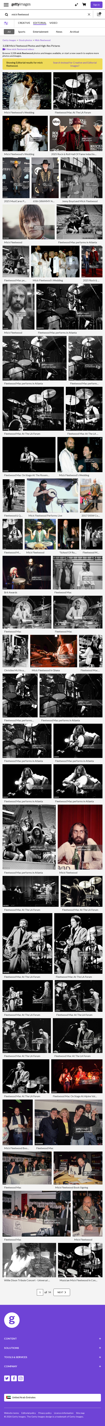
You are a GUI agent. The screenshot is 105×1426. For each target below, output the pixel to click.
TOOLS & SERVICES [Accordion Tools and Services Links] (52, 1357)
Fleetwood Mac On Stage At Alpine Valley (75, 1096)
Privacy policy (45, 1413)
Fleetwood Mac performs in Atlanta (77, 242)
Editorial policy (29, 1413)
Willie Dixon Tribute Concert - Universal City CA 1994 (33, 1280)
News (59, 31)
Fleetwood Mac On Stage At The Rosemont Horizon (32, 475)
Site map (80, 1413)
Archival (74, 31)
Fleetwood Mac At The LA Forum (73, 112)
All (9, 31)
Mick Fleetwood (13, 242)
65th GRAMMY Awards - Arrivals (51, 201)
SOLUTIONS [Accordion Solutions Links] (52, 1347)
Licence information (64, 1413)
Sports (21, 31)
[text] (49, 14)
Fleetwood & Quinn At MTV (19, 515)
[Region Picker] (52, 1397)
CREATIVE (24, 22)
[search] (8, 14)
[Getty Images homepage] (21, 4)
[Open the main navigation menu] (6, 5)
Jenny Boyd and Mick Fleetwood (80, 201)
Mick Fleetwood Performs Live (45, 515)
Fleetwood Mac (63, 592)
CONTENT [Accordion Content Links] (52, 1338)
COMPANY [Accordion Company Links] (52, 1366)
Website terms (11, 1413)
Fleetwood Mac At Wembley (20, 552)
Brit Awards (10, 592)
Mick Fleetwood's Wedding (19, 112)
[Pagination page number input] (40, 1292)
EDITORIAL (39, 22)
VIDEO (53, 22)
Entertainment (40, 31)
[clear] (90, 14)
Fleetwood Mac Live (94, 552)
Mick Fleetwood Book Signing (20, 1148)
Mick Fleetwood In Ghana (46, 670)
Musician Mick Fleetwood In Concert (80, 1280)
